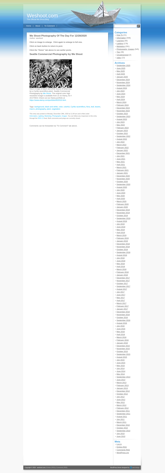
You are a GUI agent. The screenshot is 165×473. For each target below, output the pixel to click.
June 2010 (121, 436)
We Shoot (77, 54)
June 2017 (121, 295)
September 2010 (123, 431)
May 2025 (121, 71)
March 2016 (121, 337)
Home (28, 26)
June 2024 (121, 94)
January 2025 (122, 77)
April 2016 (121, 334)
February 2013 (123, 385)
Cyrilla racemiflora (78, 107)
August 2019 (122, 221)
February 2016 (123, 340)
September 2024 (123, 85)
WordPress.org (123, 453)
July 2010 (121, 434)
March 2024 (121, 102)
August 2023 (122, 119)
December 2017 (123, 278)
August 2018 (122, 255)
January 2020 (122, 207)
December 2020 (123, 176)
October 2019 (122, 215)
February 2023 (123, 128)
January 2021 (122, 173)
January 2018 (122, 275)
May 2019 (121, 230)
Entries (122, 447)
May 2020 (121, 196)
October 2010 (122, 428)
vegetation (56, 109)
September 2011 (123, 414)
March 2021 (121, 167)
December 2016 (123, 312)
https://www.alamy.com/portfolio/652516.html (48, 100)
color (61, 107)
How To (120, 35)
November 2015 (123, 349)
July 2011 (121, 419)
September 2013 (123, 377)
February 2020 (123, 204)
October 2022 (122, 133)
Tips (118, 52)
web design (135, 467)
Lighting (41, 116)
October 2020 (122, 182)
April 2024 (121, 99)
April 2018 (121, 266)
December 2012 (123, 391)
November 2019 (123, 213)
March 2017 (121, 303)
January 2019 (122, 241)
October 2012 (122, 394)
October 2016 (122, 317)
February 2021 (123, 170)
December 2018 (123, 244)
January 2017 (122, 309)
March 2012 (121, 405)
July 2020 (121, 190)
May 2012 (121, 402)
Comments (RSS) (61, 467)
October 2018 (122, 249)
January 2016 (122, 343)
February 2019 (123, 238)
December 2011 (123, 411)
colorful (67, 107)
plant (49, 109)
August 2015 (122, 357)
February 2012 (123, 408)
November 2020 (123, 179)
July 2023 (121, 122)
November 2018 (123, 247)
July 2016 (121, 326)
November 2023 (123, 111)
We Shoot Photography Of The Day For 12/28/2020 (58, 35)
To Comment (49, 26)
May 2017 (121, 298)
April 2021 (121, 165)
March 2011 (121, 422)
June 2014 (121, 371)
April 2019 (121, 232)
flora (88, 107)
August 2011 (122, 417)
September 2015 (123, 354)
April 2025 (121, 74)
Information (33, 116)
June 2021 (121, 159)
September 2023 (123, 116)
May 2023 (121, 125)
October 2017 (122, 283)
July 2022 (121, 142)
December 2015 (123, 346)
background (39, 107)
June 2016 (121, 329)
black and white (51, 107)
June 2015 (121, 363)
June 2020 (121, 193)
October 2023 (122, 114)
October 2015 (122, 351)
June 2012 (121, 400)
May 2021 (121, 162)
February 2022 (123, 148)
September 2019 (123, 218)
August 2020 (122, 187)
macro (32, 109)
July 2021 (121, 156)
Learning (120, 41)
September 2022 (123, 136)
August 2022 (122, 139)
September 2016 (123, 320)
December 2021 (123, 153)
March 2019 (121, 235)
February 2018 (123, 272)
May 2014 (121, 374)
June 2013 (121, 380)
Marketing (48, 116)
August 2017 (122, 289)
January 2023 (122, 131)
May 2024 (121, 97)
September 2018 (123, 252)
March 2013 (121, 383)
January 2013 (122, 388)
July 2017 (121, 292)
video (119, 58)
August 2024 (122, 88)
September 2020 (123, 184)
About (37, 26)
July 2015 (121, 360)
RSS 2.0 (41, 118)
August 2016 (122, 323)
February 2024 (123, 105)
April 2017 (121, 300)
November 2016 (123, 315)
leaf (92, 107)
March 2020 (121, 201)
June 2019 (121, 227)
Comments (123, 450)
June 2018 (121, 261)
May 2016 (121, 332)
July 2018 (121, 258)
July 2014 (121, 368)
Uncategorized (123, 55)
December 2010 (123, 425)
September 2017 (123, 286)
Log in (119, 444)
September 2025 (123, 65)
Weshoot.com (42, 16)
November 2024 (123, 82)
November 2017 (123, 281)
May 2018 (121, 264)
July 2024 (121, 91)
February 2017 (123, 306)
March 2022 (121, 145)
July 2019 (121, 224)
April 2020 (121, 198)
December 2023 (123, 108)
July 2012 (121, 397)
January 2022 (122, 150)
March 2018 (121, 269)
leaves (97, 107)
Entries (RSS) (51, 467)
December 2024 (123, 80)
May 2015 (121, 366)
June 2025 (121, 68)
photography (41, 109)
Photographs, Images (59, 116)
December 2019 (123, 210)
